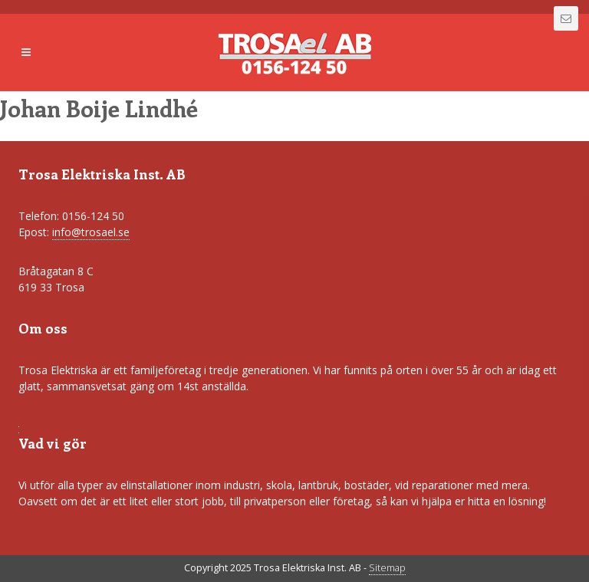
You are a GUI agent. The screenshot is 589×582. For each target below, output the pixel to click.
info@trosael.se (91, 232)
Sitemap (387, 567)
